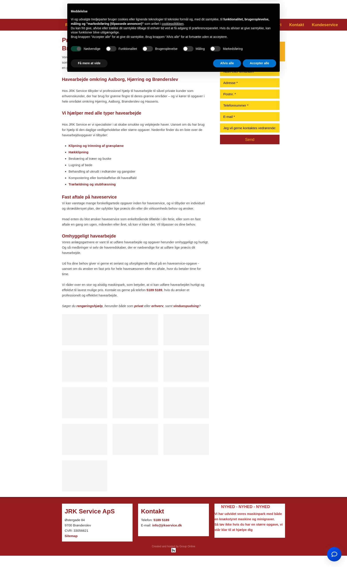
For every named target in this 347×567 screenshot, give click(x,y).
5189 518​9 (173, 12)
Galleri (275, 25)
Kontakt (296, 25)
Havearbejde (105, 25)
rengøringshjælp (90, 306)
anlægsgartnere (95, 57)
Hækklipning (79, 152)
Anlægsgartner (138, 25)
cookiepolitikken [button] (173, 515)
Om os (255, 25)
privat (138, 306)
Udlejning (232, 25)
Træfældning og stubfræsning (92, 184)
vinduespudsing (186, 306)
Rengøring (75, 25)
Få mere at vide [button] (89, 555)
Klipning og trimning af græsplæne (96, 146)
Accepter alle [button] (259, 555)
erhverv (157, 306)
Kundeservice (325, 25)
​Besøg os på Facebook (253, 8)
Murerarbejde (202, 25)
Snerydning (171, 25)
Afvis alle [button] (227, 555)
